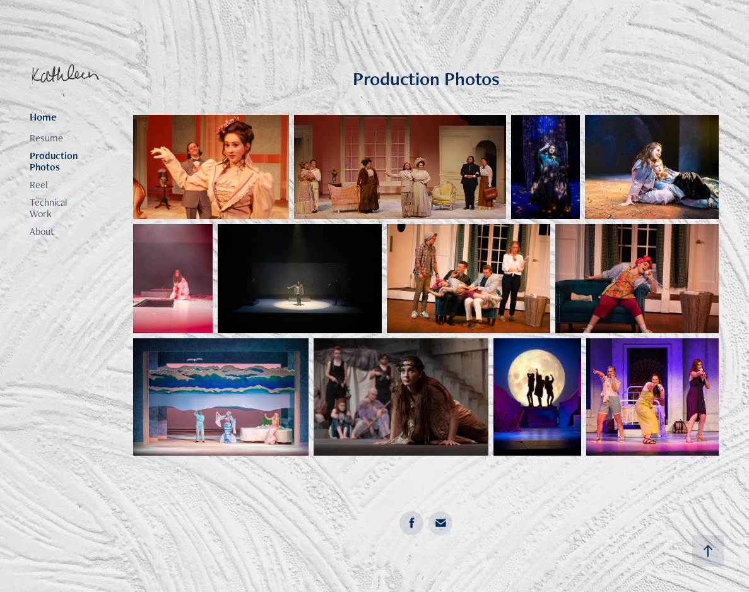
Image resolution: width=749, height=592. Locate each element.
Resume (46, 138)
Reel (38, 184)
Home (43, 117)
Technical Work (48, 208)
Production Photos (54, 161)
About (42, 231)
